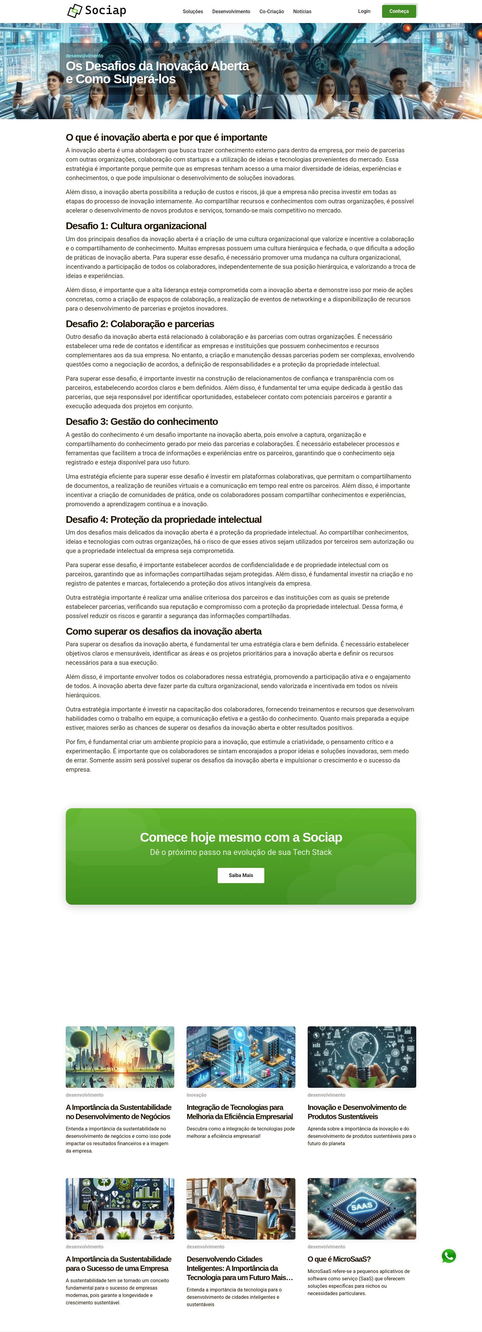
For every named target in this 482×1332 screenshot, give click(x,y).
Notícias (302, 11)
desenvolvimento (84, 56)
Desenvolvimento (231, 11)
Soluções (193, 11)
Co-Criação (271, 11)
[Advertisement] (241, 977)
